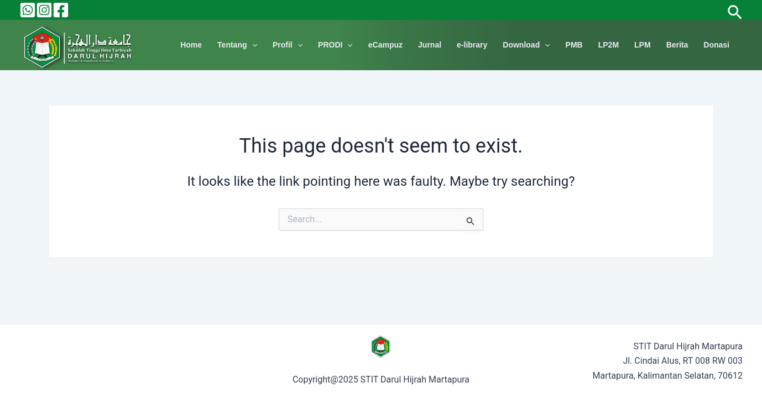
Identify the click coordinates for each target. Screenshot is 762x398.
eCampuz (385, 44)
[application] (252, 45)
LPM (642, 44)
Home (191, 44)
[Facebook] (61, 10)
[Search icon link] (735, 9)
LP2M (608, 44)
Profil (287, 45)
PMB (574, 44)
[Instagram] (44, 10)
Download (526, 45)
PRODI (335, 45)
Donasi (716, 44)
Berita (677, 44)
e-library (472, 44)
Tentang (237, 45)
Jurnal (429, 44)
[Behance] (27, 10)
